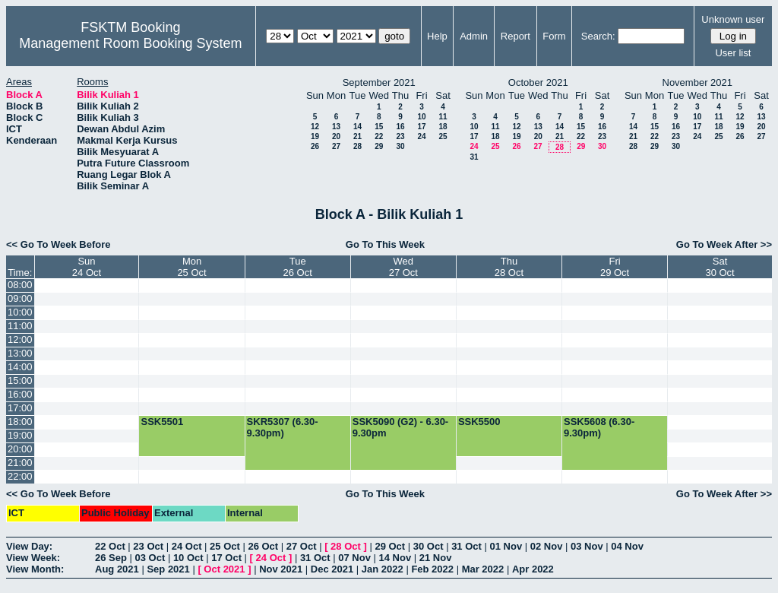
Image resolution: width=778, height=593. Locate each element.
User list (733, 53)
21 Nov (435, 557)
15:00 (20, 380)
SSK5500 (479, 421)
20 (336, 136)
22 (379, 136)
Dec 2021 (332, 569)
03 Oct (150, 557)
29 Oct (390, 546)
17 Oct (226, 557)
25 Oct (225, 546)
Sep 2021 (168, 569)
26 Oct (263, 546)
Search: (598, 36)
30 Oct (428, 546)
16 (400, 126)
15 (379, 126)
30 (400, 146)
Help (437, 36)
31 (474, 157)
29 (379, 146)
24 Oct (187, 546)
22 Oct (110, 546)
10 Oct (188, 557)
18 (442, 126)
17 (421, 126)
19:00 (20, 435)
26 (315, 146)
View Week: (33, 557)
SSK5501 (162, 421)
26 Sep (111, 557)
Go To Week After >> (724, 244)
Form (553, 36)
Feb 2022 (432, 569)
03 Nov (587, 546)
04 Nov (627, 546)
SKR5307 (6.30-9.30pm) (282, 427)
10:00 (20, 312)
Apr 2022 (533, 569)
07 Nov (354, 557)
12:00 (20, 339)
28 (357, 146)
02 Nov (546, 546)
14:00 (20, 367)
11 (442, 117)
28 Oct (345, 546)
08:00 (20, 284)
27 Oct (301, 546)
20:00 (20, 449)
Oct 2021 (224, 569)
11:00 (20, 325)
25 (442, 136)
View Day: (29, 546)
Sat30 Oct (719, 266)
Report (515, 36)
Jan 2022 (382, 569)
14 (357, 126)
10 (421, 117)
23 (400, 136)
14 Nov (394, 557)
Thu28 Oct (509, 266)
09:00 (20, 298)
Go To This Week (385, 244)
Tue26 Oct (297, 266)
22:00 (20, 476)
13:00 (20, 353)
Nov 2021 (280, 569)
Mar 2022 (483, 569)
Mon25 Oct (191, 266)
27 (336, 146)
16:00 (20, 394)
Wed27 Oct (403, 266)
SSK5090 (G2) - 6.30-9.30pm (400, 427)
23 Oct (148, 546)
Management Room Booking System (130, 43)
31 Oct (466, 546)
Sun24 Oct (86, 266)
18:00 (20, 421)
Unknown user (732, 19)
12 (315, 126)
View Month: (35, 569)
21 (357, 136)
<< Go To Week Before (58, 244)
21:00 (20, 462)
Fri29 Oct (614, 266)
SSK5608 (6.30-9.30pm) (599, 427)
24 (421, 136)
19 (315, 136)
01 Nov (506, 546)
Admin (474, 36)
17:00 (20, 408)
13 (336, 126)
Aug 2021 (117, 569)
